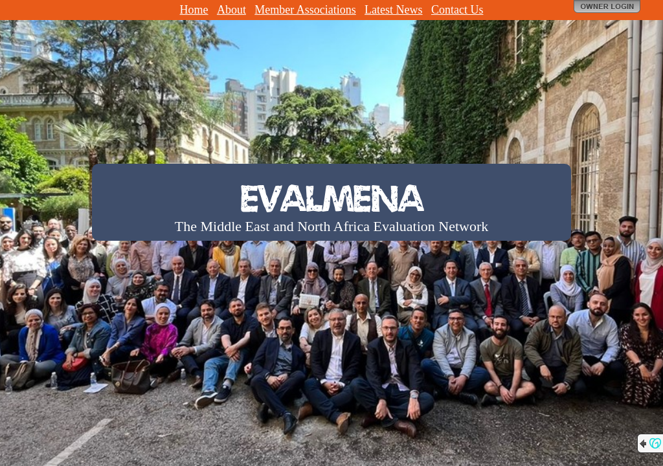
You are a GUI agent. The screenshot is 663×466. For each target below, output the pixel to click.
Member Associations (304, 9)
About (231, 9)
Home (194, 9)
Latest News (393, 9)
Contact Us (457, 9)
